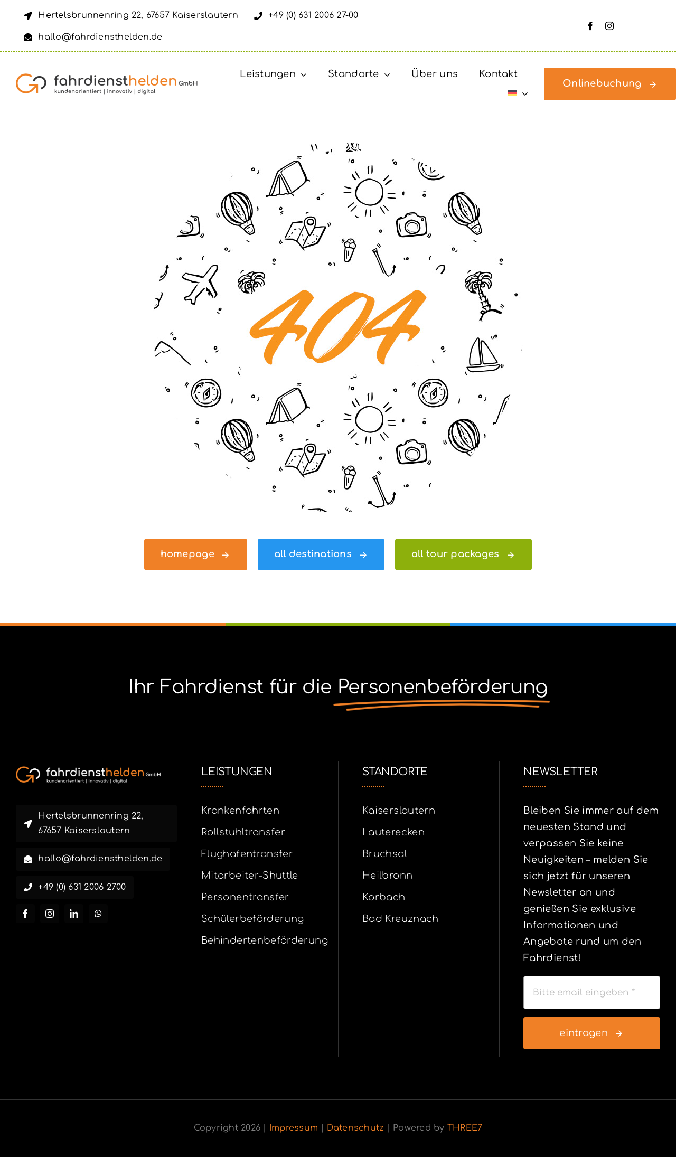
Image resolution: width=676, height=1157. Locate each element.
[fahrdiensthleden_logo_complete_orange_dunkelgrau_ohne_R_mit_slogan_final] (107, 78)
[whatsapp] (98, 913)
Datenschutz (355, 1128)
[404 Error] (338, 147)
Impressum (293, 1128)
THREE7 (464, 1128)
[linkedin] (73, 913)
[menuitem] (518, 93)
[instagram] (609, 26)
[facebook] (590, 26)
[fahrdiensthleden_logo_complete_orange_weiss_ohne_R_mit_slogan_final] (88, 771)
